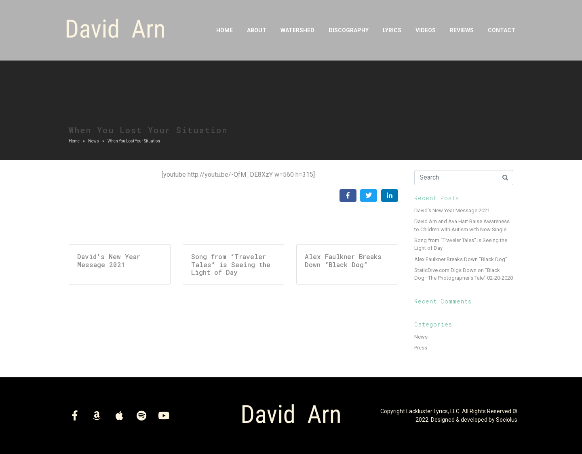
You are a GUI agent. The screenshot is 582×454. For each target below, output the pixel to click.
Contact (501, 30)
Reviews (462, 30)
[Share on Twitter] (368, 195)
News (421, 337)
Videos (425, 30)
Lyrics (392, 30)
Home (224, 30)
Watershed (297, 30)
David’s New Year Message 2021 (452, 210)
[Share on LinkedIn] (389, 195)
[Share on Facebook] (348, 195)
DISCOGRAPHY (349, 30)
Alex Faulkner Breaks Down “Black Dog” (460, 259)
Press (420, 348)
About (256, 30)
